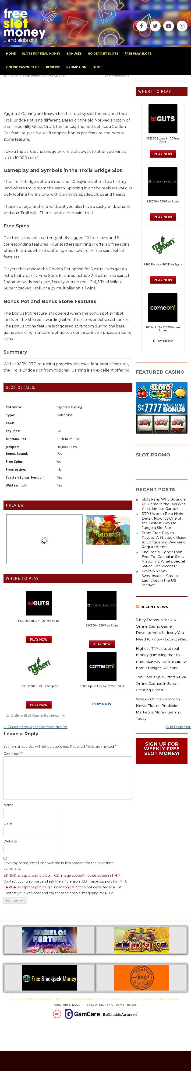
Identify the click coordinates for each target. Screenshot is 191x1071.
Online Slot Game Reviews (35, 715)
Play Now (38, 639)
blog (97, 67)
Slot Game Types (83, 999)
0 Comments (119, 75)
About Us (151, 999)
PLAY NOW (102, 644)
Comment (13, 753)
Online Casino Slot (23, 67)
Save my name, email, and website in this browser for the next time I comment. (60, 866)
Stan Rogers (32, 75)
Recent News (154, 607)
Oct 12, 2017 (56, 75)
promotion (76, 67)
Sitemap (137, 999)
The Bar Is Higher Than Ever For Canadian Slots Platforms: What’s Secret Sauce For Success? (163, 559)
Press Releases (169, 999)
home (11, 53)
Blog (13, 999)
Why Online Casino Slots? (35, 999)
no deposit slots (103, 53)
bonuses (74, 53)
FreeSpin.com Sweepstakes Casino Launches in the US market (160, 578)
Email (8, 823)
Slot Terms (63, 999)
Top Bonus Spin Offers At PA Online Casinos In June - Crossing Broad (161, 683)
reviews (53, 67)
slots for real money (41, 53)
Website (10, 841)
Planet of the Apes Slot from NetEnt (35, 727)
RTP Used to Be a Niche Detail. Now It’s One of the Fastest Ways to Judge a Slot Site (163, 520)
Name (9, 805)
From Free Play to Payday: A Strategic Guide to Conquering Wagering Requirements (164, 540)
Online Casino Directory (113, 999)
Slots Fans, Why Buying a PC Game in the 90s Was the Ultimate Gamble (164, 504)
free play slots (138, 53)
